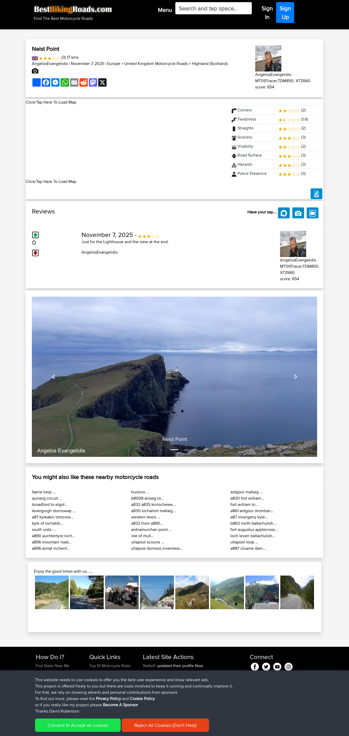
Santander (190, 697)
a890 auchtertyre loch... (53, 536)
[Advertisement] (125, 141)
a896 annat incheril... (51, 548)
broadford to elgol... (50, 504)
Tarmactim (152, 684)
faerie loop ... (44, 492)
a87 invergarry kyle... (249, 517)
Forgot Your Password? (56, 684)
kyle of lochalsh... (47, 523)
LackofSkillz (153, 678)
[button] (53, 377)
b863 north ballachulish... (253, 523)
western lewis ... (145, 517)
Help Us (96, 697)
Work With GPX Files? (54, 678)
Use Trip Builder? (50, 672)
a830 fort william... (247, 498)
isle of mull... (142, 536)
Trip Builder (99, 678)
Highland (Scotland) (210, 64)
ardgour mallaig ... (246, 492)
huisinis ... (140, 492)
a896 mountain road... (52, 542)
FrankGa (151, 703)
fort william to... (244, 504)
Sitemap (84, 728)
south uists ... (44, 529)
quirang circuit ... (47, 498)
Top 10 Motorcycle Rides (110, 665)
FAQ (39, 697)
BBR (172, 672)
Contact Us (98, 690)
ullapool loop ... (244, 542)
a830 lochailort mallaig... (153, 511)
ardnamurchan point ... (151, 529)
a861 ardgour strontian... (252, 511)
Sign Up (285, 12)
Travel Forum (100, 672)
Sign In (267, 12)
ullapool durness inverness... (157, 548)
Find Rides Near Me (52, 665)
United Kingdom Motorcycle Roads (156, 64)
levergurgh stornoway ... (54, 511)
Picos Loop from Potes (200, 684)
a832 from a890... (147, 523)
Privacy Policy (105, 728)
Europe (113, 64)
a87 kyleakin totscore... (53, 517)
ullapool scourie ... (147, 542)
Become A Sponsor (52, 690)
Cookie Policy (131, 728)
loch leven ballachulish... (252, 536)
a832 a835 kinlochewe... (153, 504)
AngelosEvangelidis (50, 64)
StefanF (150, 665)
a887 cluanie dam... (248, 548)
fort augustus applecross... (254, 529)
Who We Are (99, 684)
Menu (165, 10)
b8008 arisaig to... (147, 498)
